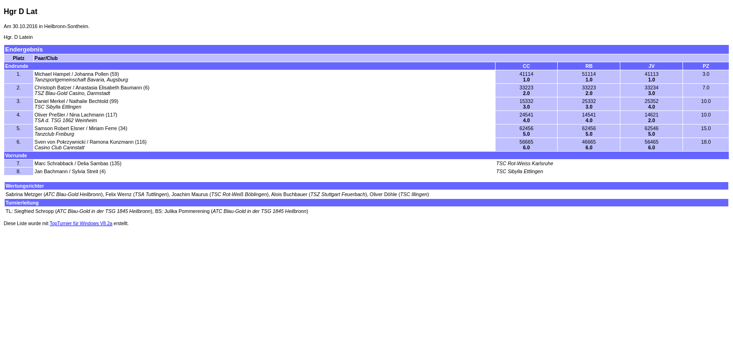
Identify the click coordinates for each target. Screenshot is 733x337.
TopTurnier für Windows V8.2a (81, 223)
